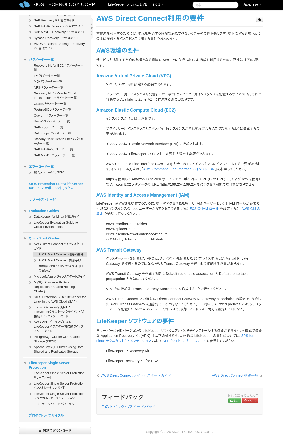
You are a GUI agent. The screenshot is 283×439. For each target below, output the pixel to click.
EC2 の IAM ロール (204, 209)
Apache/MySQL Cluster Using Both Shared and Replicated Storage (56, 348)
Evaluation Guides (41, 211)
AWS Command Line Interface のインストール (178, 169)
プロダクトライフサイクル (46, 415)
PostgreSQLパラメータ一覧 (52, 109)
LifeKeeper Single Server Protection (46, 364)
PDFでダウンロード (55, 430)
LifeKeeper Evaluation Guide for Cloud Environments (53, 224)
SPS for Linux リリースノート (184, 341)
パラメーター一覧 (38, 60)
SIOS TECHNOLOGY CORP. (64, 4)
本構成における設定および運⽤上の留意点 (61, 268)
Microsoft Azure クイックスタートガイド (56, 276)
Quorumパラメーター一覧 (51, 115)
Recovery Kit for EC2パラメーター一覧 (59, 68)
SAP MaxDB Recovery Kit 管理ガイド (57, 32)
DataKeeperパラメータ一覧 (52, 133)
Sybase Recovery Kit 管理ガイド (53, 38)
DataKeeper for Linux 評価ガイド (53, 217)
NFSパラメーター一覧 (49, 87)
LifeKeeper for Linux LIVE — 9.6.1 (136, 4)
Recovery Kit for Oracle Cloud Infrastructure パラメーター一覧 (55, 96)
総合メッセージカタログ (46, 172)
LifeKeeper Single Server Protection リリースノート (59, 375)
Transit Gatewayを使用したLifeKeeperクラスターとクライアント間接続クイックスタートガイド (56, 311)
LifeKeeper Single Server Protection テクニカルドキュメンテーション (56, 395)
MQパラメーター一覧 (48, 81)
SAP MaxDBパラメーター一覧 (54, 155)
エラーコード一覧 (38, 167)
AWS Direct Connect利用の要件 (61, 254)
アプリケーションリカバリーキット (55, 404)
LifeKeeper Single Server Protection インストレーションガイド (56, 385)
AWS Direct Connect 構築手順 (57, 260)
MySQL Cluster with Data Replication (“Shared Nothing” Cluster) (52, 286)
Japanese (252, 4)
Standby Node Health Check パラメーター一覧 (58, 141)
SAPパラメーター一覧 (49, 127)
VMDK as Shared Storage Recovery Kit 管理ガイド (56, 45)
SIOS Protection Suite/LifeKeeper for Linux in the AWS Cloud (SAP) (57, 298)
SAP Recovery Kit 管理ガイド (51, 20)
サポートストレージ (42, 199)
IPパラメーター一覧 (47, 76)
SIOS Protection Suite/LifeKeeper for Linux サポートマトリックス (56, 186)
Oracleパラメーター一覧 (50, 104)
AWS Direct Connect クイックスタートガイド (56, 245)
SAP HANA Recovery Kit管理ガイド (55, 26)
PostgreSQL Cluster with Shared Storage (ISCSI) (54, 338)
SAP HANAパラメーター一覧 (53, 149)
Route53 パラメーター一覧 (52, 121)
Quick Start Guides (41, 238)
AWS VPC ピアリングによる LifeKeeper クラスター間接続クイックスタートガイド (55, 326)
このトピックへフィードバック (128, 406)
